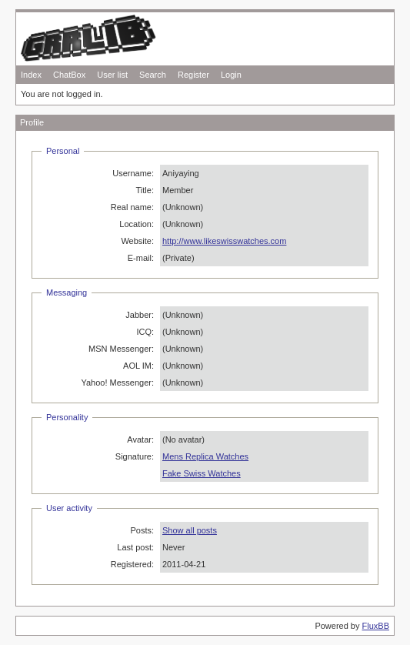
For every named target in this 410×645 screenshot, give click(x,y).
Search (152, 74)
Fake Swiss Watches (201, 473)
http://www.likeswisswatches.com (224, 241)
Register (193, 74)
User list (112, 74)
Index (31, 74)
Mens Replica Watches (205, 456)
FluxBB (375, 625)
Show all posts (189, 530)
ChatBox (69, 74)
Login (231, 74)
